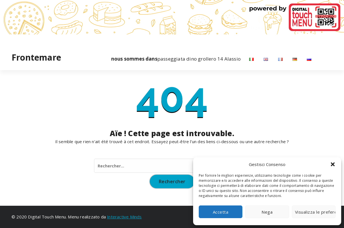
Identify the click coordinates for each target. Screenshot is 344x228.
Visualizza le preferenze (315, 212)
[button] (333, 164)
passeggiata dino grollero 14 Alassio (176, 59)
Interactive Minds (124, 217)
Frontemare (36, 57)
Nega (267, 212)
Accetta (221, 212)
